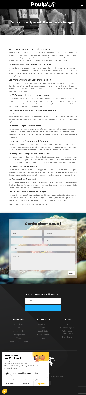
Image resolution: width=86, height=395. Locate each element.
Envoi (71, 273)
